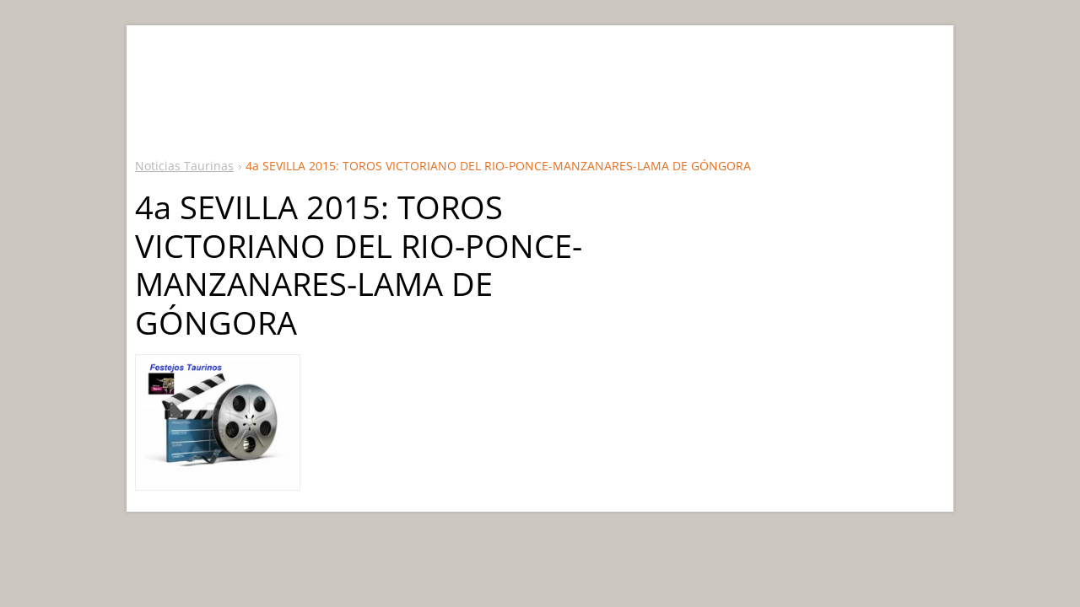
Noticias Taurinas (184, 166)
